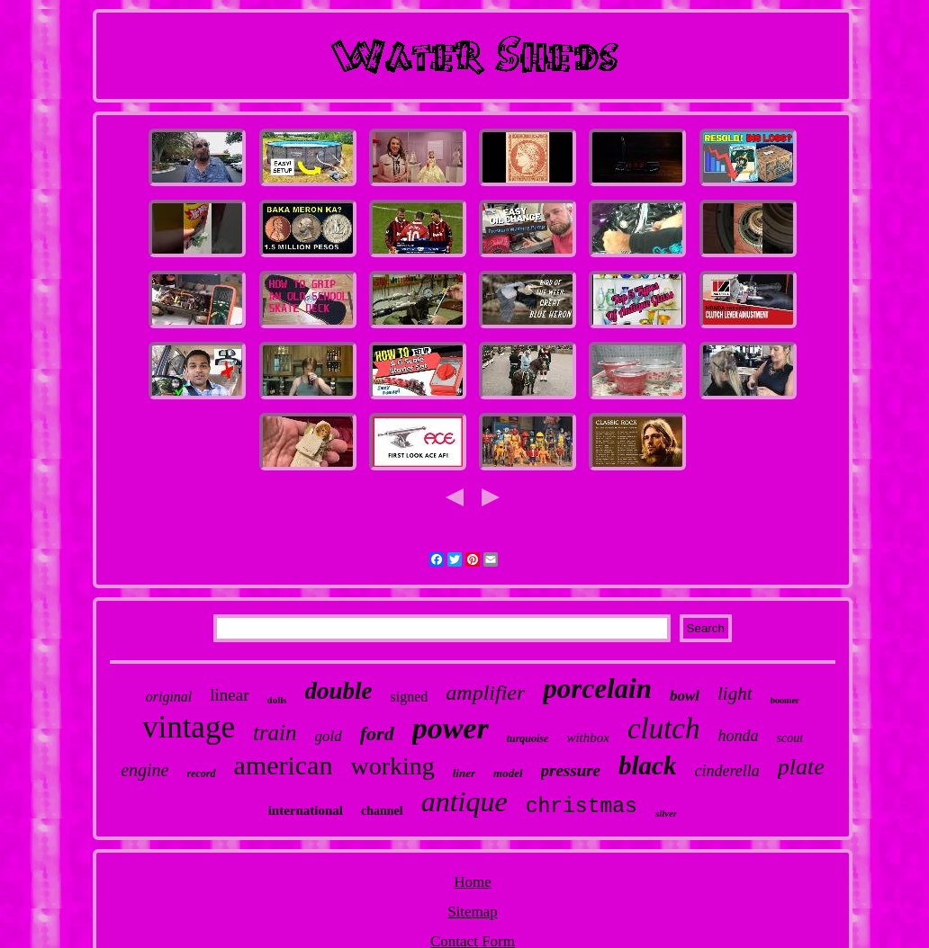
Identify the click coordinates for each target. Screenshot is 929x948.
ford (377, 733)
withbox (587, 737)
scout (790, 738)
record (201, 773)
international (305, 810)
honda (738, 736)
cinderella (727, 771)
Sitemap (472, 911)
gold (328, 736)
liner (464, 773)
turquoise (528, 738)
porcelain (597, 688)
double (339, 690)
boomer (785, 700)
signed (409, 696)
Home (473, 881)
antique (464, 801)
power (450, 728)
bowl (684, 695)
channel (382, 811)
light (735, 693)
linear (229, 694)
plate (801, 767)
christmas (581, 806)
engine (144, 770)
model (508, 773)
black (647, 765)
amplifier (485, 692)
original (169, 696)
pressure (571, 770)
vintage (188, 727)
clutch (663, 728)
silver (666, 813)
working (392, 766)
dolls (277, 699)
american (283, 765)
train (275, 732)
